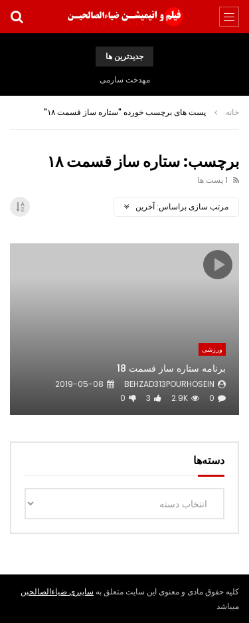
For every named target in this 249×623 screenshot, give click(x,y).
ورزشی (212, 349)
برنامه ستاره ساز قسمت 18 (171, 368)
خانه (232, 112)
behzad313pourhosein (169, 384)
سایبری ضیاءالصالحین (57, 591)
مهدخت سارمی (125, 79)
